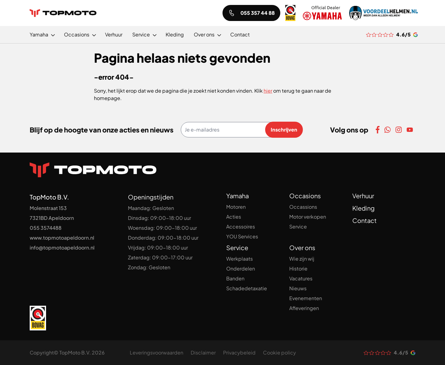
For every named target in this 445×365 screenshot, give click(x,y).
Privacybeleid (239, 352)
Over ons (302, 247)
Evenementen (305, 298)
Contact (364, 220)
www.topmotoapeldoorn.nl (62, 237)
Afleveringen (304, 308)
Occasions (305, 195)
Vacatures (300, 278)
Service (298, 226)
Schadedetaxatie (246, 288)
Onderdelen (240, 268)
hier (268, 90)
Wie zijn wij (301, 258)
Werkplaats (239, 258)
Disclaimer (203, 352)
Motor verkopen (307, 216)
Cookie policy (279, 352)
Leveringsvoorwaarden (156, 352)
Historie (298, 268)
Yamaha (237, 195)
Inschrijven (284, 129)
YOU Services (242, 236)
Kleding (363, 208)
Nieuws (298, 288)
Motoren (236, 206)
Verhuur (363, 195)
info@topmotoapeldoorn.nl (62, 247)
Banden (235, 278)
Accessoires (240, 226)
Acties (233, 216)
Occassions (303, 206)
